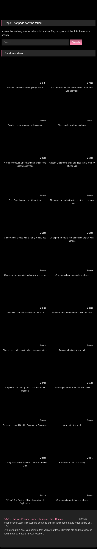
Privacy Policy (28, 519)
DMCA (15, 519)
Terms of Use (46, 519)
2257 (6, 519)
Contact (59, 519)
